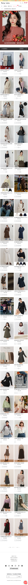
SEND (19, 576)
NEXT (18, 547)
